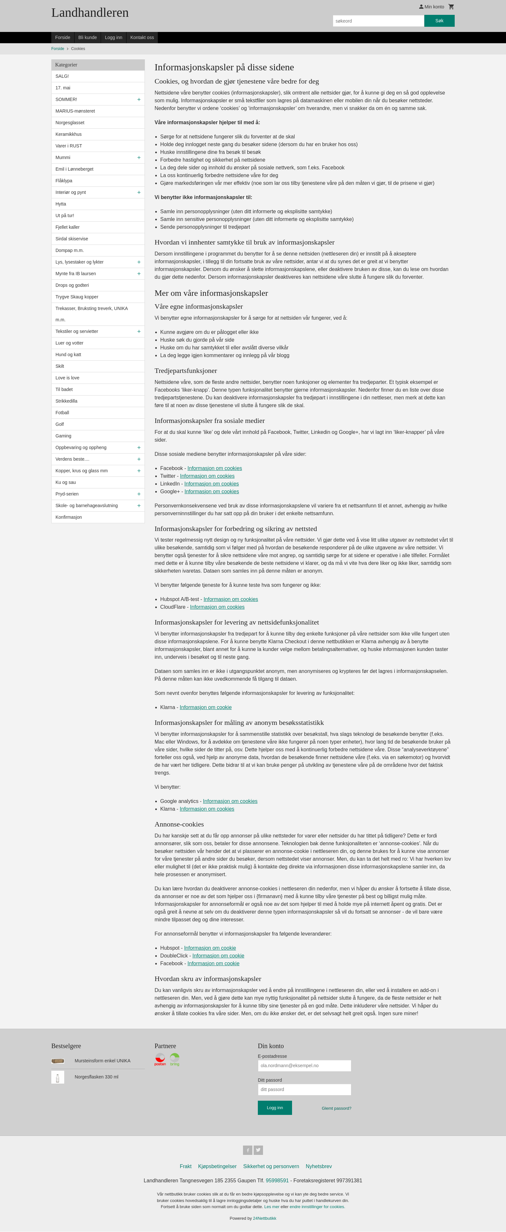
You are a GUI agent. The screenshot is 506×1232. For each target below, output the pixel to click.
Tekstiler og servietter (77, 331)
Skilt (60, 366)
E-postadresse (272, 1056)
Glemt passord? (336, 1108)
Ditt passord (270, 1080)
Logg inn (113, 37)
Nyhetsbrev (319, 1167)
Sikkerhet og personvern (271, 1167)
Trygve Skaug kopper (77, 296)
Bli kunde (87, 37)
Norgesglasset (70, 122)
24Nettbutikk (264, 1219)
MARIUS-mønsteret (75, 111)
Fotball (62, 412)
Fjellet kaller (68, 227)
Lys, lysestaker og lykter (80, 262)
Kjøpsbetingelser (217, 1167)
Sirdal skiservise (72, 238)
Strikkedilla (66, 401)
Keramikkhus (69, 134)
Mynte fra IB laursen (76, 273)
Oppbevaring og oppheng (81, 447)
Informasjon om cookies (214, 468)
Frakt (185, 1167)
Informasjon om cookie (206, 707)
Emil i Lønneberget (75, 169)
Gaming (63, 435)
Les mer (272, 1207)
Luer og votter (69, 343)
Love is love (67, 377)
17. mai (63, 87)
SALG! (62, 76)
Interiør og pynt (71, 192)
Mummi (63, 157)
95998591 (277, 1181)
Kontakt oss (142, 37)
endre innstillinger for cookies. (317, 1207)
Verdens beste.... (72, 459)
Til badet (64, 389)
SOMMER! (66, 99)
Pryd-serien (67, 493)
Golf (60, 424)
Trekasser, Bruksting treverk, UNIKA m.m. (92, 314)
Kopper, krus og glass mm (82, 470)
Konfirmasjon (69, 517)
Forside (62, 37)
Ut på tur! (65, 215)
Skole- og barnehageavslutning (87, 505)
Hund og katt (68, 354)
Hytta (61, 203)
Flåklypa (64, 180)
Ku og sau (66, 482)
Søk (439, 20)
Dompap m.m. (70, 250)
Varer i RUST (69, 145)
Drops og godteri (72, 285)
